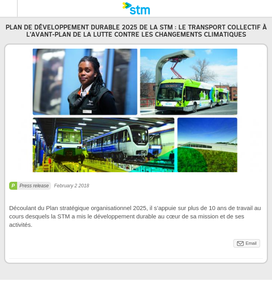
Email (251, 243)
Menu (9, 8)
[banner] (136, 8)
